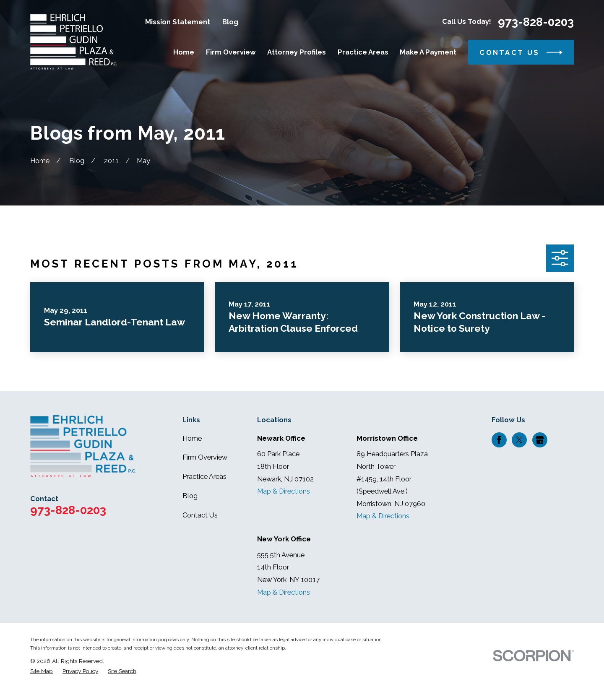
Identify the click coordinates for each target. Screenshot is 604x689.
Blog (230, 22)
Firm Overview (204, 457)
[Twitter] (519, 440)
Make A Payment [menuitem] (428, 52)
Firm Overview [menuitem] (231, 52)
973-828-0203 (536, 22)
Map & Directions (283, 491)
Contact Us (200, 515)
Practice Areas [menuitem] (363, 52)
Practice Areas (204, 477)
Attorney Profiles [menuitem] (296, 52)
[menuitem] (41, 671)
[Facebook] (499, 440)
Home (192, 438)
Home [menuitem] (183, 52)
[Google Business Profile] (540, 440)
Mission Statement (177, 22)
